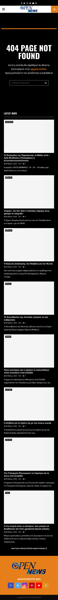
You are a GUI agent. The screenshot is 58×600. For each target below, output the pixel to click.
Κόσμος (8, 283)
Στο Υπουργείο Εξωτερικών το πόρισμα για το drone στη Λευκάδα (26, 475)
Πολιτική (8, 439)
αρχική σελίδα (38, 69)
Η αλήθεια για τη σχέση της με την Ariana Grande (27, 423)
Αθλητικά (9, 177)
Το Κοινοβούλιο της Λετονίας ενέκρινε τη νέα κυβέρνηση (26, 319)
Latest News (10, 113)
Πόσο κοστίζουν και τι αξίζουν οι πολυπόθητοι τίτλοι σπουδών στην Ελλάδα (26, 371)
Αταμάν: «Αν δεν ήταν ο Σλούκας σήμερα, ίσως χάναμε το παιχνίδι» (27, 212)
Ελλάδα (8, 336)
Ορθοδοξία (9, 122)
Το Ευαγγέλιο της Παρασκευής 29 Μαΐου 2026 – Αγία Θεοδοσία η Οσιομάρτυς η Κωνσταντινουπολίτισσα (27, 158)
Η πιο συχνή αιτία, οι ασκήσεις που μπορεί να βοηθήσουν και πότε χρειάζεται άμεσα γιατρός (27, 528)
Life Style (8, 389)
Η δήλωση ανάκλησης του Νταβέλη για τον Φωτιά (28, 264)
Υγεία (7, 492)
